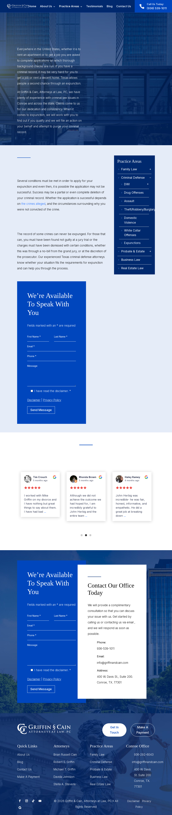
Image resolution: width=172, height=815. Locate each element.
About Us (46, 6)
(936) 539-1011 (157, 6)
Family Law (129, 169)
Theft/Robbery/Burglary (140, 209)
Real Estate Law (132, 268)
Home (32, 6)
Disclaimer (133, 801)
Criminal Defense (133, 177)
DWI (127, 184)
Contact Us (123, 6)
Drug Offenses (134, 192)
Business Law (130, 259)
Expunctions (132, 243)
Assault (129, 201)
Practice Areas (69, 6)
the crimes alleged (33, 203)
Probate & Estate (133, 251)
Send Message (41, 410)
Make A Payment (142, 729)
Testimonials (94, 6)
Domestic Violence (130, 220)
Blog (110, 6)
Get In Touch (114, 729)
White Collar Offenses (132, 233)
